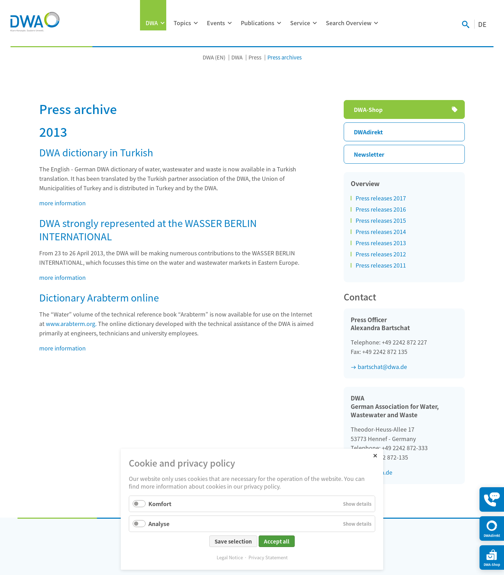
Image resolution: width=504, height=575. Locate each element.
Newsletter (369, 154)
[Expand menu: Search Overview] (376, 23)
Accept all (276, 541)
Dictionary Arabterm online (99, 297)
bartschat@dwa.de (382, 366)
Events (216, 23)
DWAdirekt (368, 132)
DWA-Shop (368, 109)
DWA (152, 23)
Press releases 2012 (381, 254)
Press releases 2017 (381, 198)
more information (62, 203)
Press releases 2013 (381, 243)
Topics (182, 23)
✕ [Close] (375, 455)
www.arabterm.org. (71, 323)
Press (254, 57)
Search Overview (348, 23)
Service (300, 23)
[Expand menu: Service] (314, 23)
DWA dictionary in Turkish (96, 152)
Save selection (233, 541)
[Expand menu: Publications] (279, 23)
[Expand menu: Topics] (195, 23)
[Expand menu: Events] (229, 23)
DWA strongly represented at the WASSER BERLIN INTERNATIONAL (148, 229)
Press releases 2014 (381, 231)
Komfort (160, 503)
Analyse (158, 523)
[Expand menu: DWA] (162, 23)
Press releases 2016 (381, 209)
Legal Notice (230, 557)
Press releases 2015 (381, 220)
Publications (257, 23)
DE (482, 24)
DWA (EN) (214, 57)
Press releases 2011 (381, 265)
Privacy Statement (268, 557)
